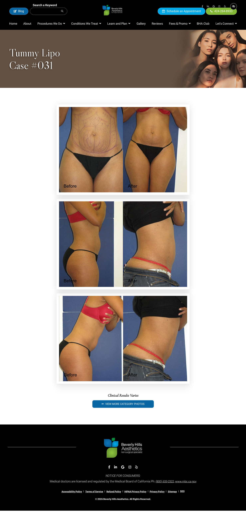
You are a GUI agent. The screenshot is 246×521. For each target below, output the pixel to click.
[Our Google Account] (213, 6)
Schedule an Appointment (181, 16)
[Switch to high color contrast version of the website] (233, 6)
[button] (51, 34)
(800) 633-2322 (164, 491)
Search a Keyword (45, 10)
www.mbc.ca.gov (186, 491)
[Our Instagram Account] (219, 6)
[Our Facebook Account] (202, 6)
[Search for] (48, 16)
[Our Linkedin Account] (208, 6)
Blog (19, 16)
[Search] (62, 16)
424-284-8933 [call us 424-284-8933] (221, 16)
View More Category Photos (123, 414)
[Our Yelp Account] (225, 6)
